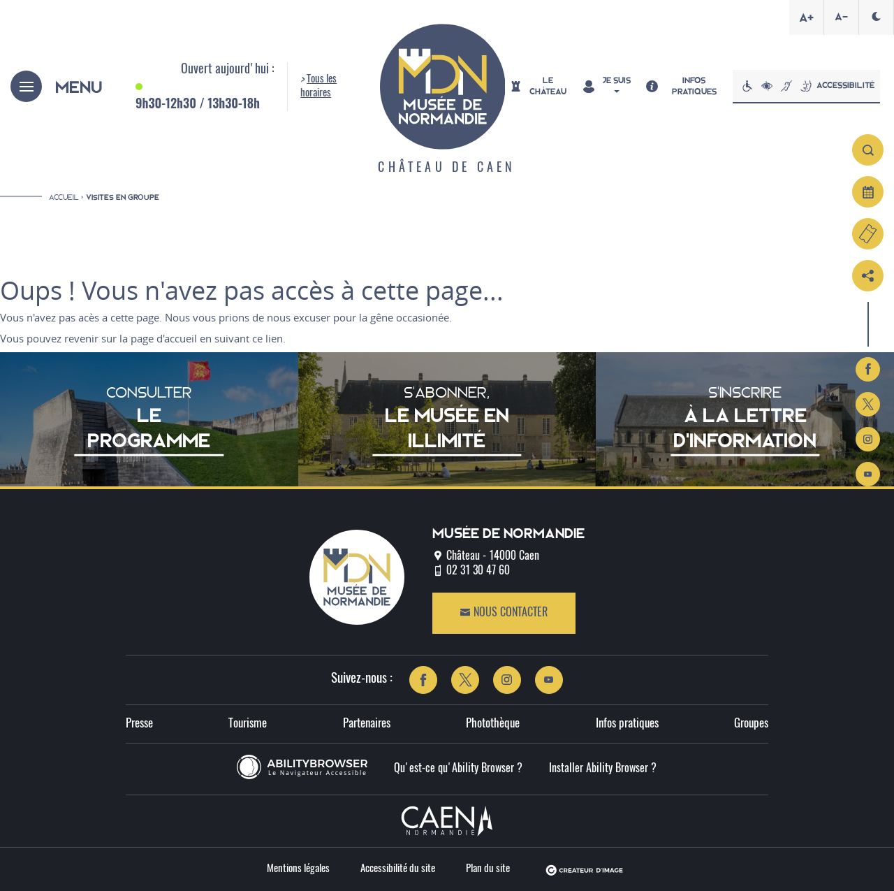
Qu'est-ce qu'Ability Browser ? (458, 768)
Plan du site (488, 869)
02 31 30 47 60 (478, 571)
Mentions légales (298, 869)
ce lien (267, 338)
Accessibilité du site (397, 869)
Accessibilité (806, 86)
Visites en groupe (122, 197)
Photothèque (493, 724)
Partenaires (366, 724)
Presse (139, 724)
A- (841, 16)
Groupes (751, 724)
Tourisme (247, 724)
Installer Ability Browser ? (603, 768)
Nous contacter (504, 612)
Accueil (64, 197)
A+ (806, 17)
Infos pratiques (627, 724)
